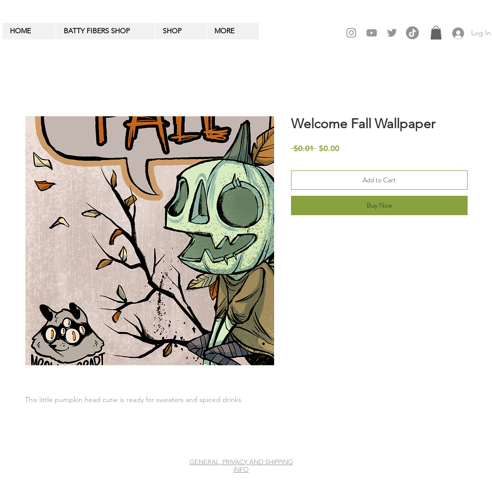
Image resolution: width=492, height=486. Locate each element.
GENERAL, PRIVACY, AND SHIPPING (241, 462)
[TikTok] (412, 32)
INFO (241, 469)
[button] (436, 32)
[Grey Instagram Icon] (351, 32)
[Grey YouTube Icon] (371, 32)
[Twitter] (392, 32)
